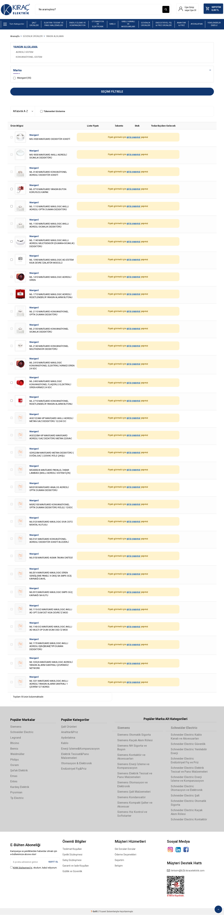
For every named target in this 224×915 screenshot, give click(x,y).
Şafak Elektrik (19, 770)
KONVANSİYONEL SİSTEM (29, 57)
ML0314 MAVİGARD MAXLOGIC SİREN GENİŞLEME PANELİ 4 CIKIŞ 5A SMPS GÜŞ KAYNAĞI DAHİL (50, 575)
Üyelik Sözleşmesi (72, 854)
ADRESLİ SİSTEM (24, 52)
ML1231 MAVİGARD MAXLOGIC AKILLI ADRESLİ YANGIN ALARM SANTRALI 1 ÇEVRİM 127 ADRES (48, 684)
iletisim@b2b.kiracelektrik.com (186, 871)
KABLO (112, 24)
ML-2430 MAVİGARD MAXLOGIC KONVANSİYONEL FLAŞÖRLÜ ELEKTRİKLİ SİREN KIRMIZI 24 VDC (50, 384)
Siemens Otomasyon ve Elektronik (132, 784)
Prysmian (16, 792)
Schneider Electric (21, 732)
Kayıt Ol (53, 862)
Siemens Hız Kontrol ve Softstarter (132, 813)
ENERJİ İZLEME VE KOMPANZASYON (77, 24)
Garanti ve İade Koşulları (75, 866)
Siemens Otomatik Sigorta (134, 735)
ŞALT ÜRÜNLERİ (34, 24)
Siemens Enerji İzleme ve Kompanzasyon (133, 766)
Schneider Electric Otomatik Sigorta (188, 802)
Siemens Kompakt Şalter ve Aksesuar (134, 804)
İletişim (119, 866)
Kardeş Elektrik (19, 787)
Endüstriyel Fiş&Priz (74, 769)
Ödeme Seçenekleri (125, 854)
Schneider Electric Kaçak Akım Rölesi (186, 812)
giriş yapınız (133, 137)
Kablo (64, 743)
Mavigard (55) (22, 78)
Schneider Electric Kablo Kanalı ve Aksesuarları (186, 736)
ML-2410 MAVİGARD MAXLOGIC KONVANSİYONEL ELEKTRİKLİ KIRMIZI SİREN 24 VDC (51, 365)
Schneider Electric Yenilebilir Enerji (189, 751)
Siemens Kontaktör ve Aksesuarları (131, 756)
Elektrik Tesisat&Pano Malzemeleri (75, 756)
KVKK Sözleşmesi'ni (22, 868)
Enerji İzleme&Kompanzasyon (80, 748)
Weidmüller (17, 754)
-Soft (94, 911)
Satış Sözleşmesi (71, 860)
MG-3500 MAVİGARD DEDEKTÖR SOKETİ (49, 139)
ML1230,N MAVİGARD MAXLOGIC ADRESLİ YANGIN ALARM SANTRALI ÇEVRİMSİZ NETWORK (51, 665)
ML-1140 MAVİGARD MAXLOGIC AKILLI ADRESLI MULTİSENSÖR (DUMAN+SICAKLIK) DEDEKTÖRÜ (51, 243)
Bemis (14, 748)
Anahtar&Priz (69, 732)
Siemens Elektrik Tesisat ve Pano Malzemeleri (134, 775)
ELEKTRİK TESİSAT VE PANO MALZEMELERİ (53, 24)
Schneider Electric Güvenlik (188, 744)
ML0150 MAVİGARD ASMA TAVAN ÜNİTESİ (51, 557)
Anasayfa (14, 36)
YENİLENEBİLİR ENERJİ (214, 24)
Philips (14, 759)
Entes (13, 781)
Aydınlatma (68, 737)
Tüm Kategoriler (13, 24)
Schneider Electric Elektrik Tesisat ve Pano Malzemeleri (189, 769)
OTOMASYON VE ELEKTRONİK (98, 24)
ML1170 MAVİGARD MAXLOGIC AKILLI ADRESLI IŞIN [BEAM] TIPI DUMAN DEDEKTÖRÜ (48, 646)
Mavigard (33, 135)
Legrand (15, 737)
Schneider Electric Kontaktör (189, 819)
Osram (14, 765)
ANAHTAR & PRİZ (181, 24)
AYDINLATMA (197, 24)
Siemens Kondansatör (131, 797)
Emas (13, 776)
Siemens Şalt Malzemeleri (134, 792)
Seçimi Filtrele (112, 91)
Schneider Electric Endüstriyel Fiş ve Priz (185, 760)
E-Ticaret (101, 911)
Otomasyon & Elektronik (76, 763)
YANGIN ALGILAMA (55, 36)
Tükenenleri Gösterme (52, 111)
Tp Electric (17, 798)
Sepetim (119, 860)
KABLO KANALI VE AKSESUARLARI (128, 24)
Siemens (15, 727)
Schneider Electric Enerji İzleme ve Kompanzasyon (187, 779)
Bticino (14, 743)
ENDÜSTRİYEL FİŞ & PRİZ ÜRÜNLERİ (164, 24)
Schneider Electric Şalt (185, 795)
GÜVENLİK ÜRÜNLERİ (145, 24)
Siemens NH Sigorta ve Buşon (132, 747)
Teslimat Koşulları (72, 849)
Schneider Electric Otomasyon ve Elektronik (186, 788)
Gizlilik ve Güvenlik (72, 871)
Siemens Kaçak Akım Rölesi (135, 740)
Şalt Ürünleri (69, 727)
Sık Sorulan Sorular (125, 849)
